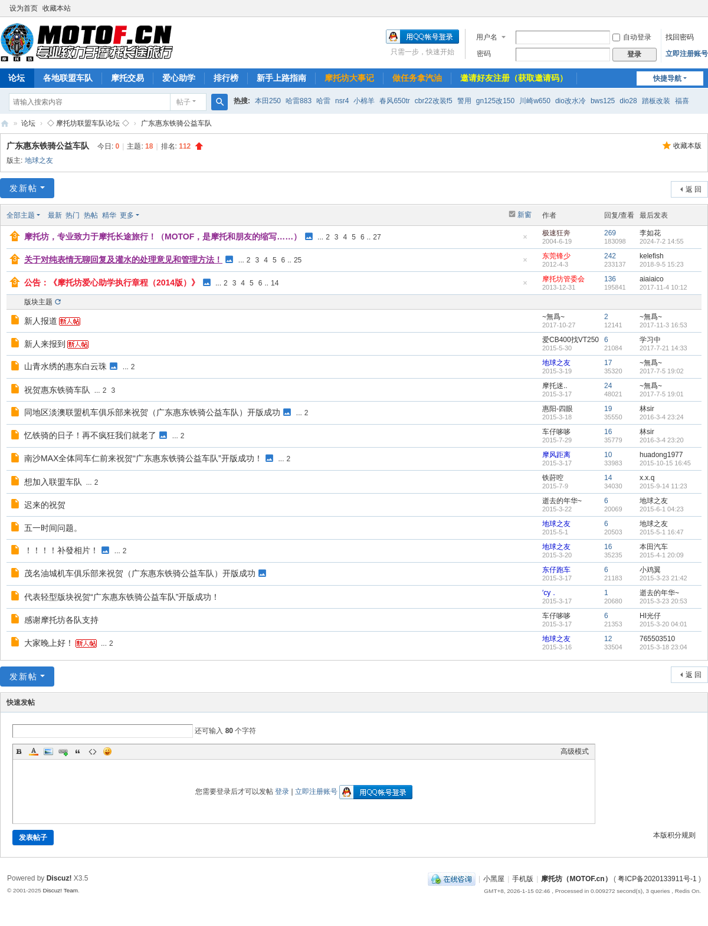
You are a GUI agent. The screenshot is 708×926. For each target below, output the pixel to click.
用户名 (486, 37)
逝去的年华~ (562, 501)
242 (610, 256)
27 (377, 237)
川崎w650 (534, 101)
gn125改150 (495, 101)
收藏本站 (56, 8)
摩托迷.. (555, 386)
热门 (72, 215)
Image (48, 751)
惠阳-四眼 (557, 409)
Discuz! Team (60, 890)
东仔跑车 (556, 570)
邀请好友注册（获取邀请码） (514, 78)
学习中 (650, 340)
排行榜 (226, 78)
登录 (282, 791)
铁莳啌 (552, 478)
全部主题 (20, 215)
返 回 (694, 189)
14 (274, 283)
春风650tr (394, 101)
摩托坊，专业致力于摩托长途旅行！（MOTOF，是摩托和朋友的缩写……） (162, 236)
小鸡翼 (650, 570)
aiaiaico (652, 279)
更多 (127, 215)
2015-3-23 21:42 (663, 578)
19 (608, 409)
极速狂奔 (556, 233)
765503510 (657, 639)
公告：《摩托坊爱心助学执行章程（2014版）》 (111, 282)
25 (297, 260)
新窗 (524, 215)
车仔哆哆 (556, 432)
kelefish (652, 256)
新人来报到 (44, 344)
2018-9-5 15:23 (662, 264)
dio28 (628, 101)
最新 (55, 215)
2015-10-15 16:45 (665, 463)
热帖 (91, 215)
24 (608, 386)
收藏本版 (687, 146)
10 (608, 455)
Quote (78, 751)
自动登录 (631, 37)
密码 (484, 54)
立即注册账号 (687, 54)
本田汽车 (654, 547)
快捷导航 (667, 78)
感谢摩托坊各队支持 (61, 620)
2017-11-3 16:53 (663, 325)
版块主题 (38, 302)
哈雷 (323, 101)
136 (610, 279)
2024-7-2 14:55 (662, 241)
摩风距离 (556, 455)
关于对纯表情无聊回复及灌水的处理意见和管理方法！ (123, 259)
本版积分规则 (674, 835)
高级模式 (574, 751)
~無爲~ (553, 317)
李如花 (650, 233)
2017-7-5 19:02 (662, 371)
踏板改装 (656, 101)
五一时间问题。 (53, 528)
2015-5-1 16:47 (662, 532)
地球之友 (39, 160)
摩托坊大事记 (349, 78)
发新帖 (23, 188)
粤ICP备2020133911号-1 (657, 879)
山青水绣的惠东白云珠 (65, 366)
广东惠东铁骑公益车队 (176, 123)
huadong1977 (661, 455)
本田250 (268, 101)
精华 (109, 215)
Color (34, 751)
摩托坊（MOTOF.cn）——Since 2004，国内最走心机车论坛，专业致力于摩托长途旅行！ (4, 123)
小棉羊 (364, 101)
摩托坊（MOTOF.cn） (576, 879)
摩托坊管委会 (563, 279)
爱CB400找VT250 (570, 340)
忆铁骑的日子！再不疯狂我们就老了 (90, 435)
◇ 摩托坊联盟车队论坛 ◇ (88, 123)
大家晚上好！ (49, 643)
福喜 (682, 101)
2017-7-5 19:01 (662, 394)
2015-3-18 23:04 (663, 647)
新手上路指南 (281, 78)
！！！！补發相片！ (61, 550)
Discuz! (59, 878)
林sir (647, 409)
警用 (464, 101)
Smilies (107, 751)
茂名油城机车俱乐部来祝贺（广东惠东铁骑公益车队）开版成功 (139, 573)
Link (63, 751)
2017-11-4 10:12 (663, 287)
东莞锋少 (556, 256)
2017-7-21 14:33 (663, 348)
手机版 (522, 879)
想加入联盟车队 (53, 482)
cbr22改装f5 (434, 101)
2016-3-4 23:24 (662, 417)
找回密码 (680, 37)
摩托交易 (127, 78)
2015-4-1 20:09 (662, 555)
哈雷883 (299, 101)
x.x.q (647, 478)
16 (608, 432)
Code (93, 751)
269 (610, 233)
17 (608, 363)
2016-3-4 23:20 (662, 440)
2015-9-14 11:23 (663, 486)
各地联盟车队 (68, 78)
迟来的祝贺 (44, 505)
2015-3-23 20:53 (663, 601)
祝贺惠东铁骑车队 (57, 390)
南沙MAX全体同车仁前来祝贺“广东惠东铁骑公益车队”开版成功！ (143, 458)
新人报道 (40, 321)
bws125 (603, 101)
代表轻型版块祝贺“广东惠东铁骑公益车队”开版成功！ (121, 597)
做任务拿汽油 (417, 78)
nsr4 (342, 101)
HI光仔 (650, 616)
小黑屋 (493, 879)
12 (608, 639)
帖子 (183, 102)
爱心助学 (178, 78)
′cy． (550, 593)
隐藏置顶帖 (525, 240)
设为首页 (23, 8)
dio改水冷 (570, 101)
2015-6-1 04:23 (662, 509)
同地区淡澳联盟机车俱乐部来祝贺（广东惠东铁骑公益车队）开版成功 (152, 412)
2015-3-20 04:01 (663, 624)
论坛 (28, 123)
